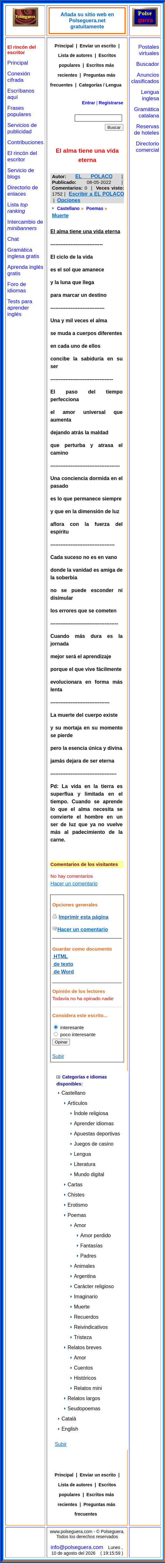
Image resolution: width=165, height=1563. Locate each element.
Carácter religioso (91, 1286)
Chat (13, 239)
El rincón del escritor (22, 156)
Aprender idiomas (91, 1123)
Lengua (80, 1154)
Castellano (68, 208)
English (68, 1429)
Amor (78, 1225)
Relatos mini (86, 1388)
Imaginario (84, 1296)
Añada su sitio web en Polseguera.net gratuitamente (87, 20)
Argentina (83, 1276)
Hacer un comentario (74, 883)
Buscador (147, 64)
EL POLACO (94, 176)
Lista (17, 208)
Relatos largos (82, 1398)
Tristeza (81, 1337)
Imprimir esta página (84, 917)
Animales (82, 1266)
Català (67, 1418)
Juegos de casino (91, 1144)
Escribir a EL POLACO (96, 194)
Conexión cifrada (18, 77)
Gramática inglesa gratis (23, 253)
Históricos (83, 1378)
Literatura (82, 1164)
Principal (17, 63)
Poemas (94, 208)
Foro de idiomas (16, 287)
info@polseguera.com (77, 1547)
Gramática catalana (146, 112)
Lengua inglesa (150, 95)
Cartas (73, 1184)
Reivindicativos (89, 1327)
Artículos (75, 1103)
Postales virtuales (148, 50)
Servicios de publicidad (22, 128)
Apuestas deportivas (95, 1133)
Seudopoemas (82, 1408)
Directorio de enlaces (22, 191)
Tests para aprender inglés (19, 307)
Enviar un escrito (98, 45)
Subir (58, 1056)
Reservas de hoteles (146, 129)
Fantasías (89, 1245)
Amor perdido (93, 1235)
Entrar (88, 102)
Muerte (60, 215)
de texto (62, 964)
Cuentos (81, 1368)
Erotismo (75, 1205)
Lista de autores (75, 55)
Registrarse (111, 102)
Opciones (68, 200)
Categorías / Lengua (100, 84)
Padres (86, 1256)
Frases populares (19, 111)
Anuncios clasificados (145, 78)
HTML (60, 956)
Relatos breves (82, 1347)
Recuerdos (84, 1317)
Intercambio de (25, 225)
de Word (63, 971)
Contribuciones (25, 142)
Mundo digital (87, 1174)
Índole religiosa (89, 1113)
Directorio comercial (147, 147)
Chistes (74, 1194)
